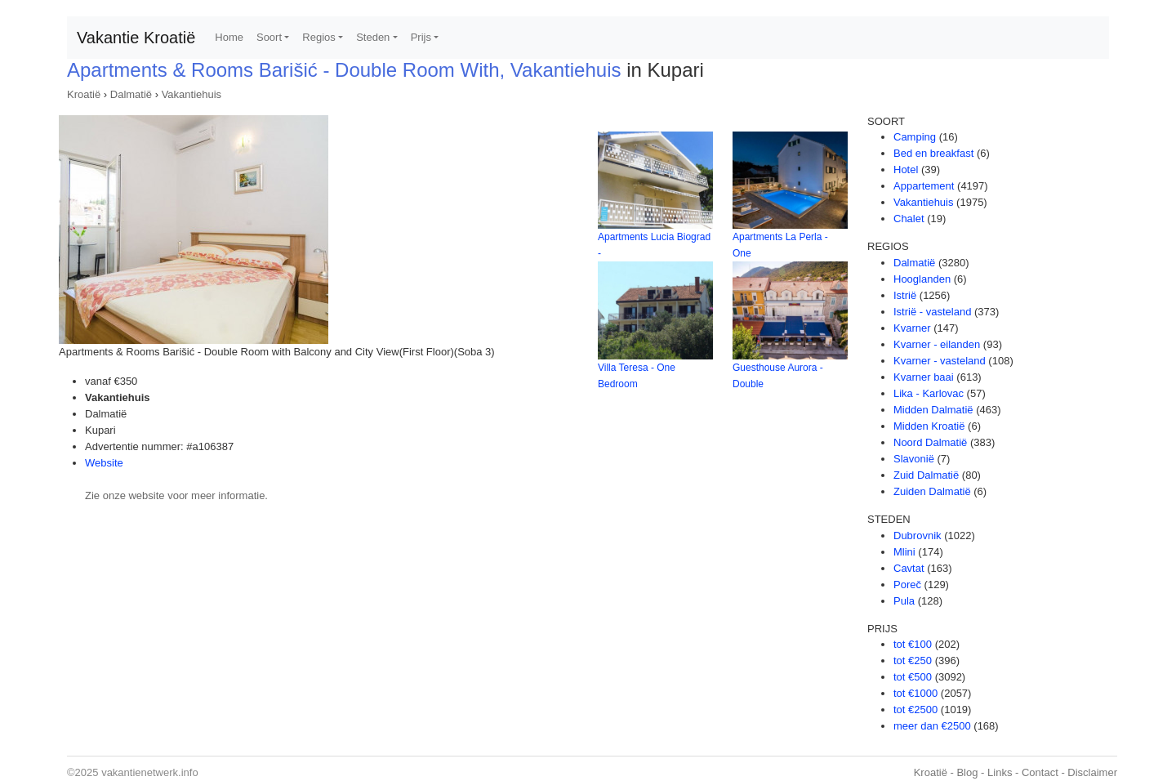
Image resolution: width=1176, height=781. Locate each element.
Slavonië (913, 459)
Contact (1040, 772)
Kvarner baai (923, 377)
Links (999, 772)
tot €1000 (915, 693)
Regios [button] (318, 37)
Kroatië (83, 94)
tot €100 (912, 644)
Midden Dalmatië (933, 410)
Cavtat (908, 568)
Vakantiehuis (191, 94)
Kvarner (912, 328)
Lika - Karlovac (928, 393)
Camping (914, 137)
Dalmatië (131, 94)
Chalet (908, 218)
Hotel (905, 169)
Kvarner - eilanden (936, 344)
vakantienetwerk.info (149, 772)
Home (229, 37)
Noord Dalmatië (930, 442)
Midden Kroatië (928, 426)
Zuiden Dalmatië (932, 491)
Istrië (904, 295)
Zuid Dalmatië (926, 475)
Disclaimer (1092, 772)
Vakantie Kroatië (136, 38)
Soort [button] (269, 37)
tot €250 (912, 660)
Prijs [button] (421, 37)
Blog (967, 772)
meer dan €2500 (932, 726)
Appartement (923, 186)
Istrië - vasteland (932, 312)
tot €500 (912, 677)
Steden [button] (373, 37)
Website (104, 463)
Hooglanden (922, 279)
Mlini (904, 552)
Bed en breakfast (933, 153)
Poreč (907, 584)
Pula (904, 601)
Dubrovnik (917, 535)
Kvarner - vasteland (939, 361)
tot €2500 (915, 709)
